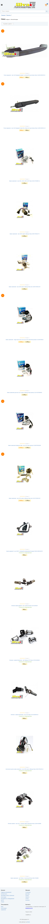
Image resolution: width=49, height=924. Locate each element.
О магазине (28, 892)
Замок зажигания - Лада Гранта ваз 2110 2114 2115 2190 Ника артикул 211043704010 (24, 339)
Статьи (27, 898)
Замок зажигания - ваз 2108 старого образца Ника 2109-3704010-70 (24, 233)
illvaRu (28, 922)
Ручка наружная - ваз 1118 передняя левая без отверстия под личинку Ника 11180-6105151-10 (24, 128)
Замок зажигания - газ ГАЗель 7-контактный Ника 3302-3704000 (25, 878)
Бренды (9, 15)
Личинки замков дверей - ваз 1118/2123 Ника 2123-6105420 (24, 605)
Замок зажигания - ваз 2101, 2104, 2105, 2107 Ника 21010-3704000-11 (24, 181)
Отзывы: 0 (27, 73)
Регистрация (4, 908)
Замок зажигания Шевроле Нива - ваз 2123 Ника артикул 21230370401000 (24, 445)
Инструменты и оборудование (7, 898)
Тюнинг (2, 901)
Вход (2, 906)
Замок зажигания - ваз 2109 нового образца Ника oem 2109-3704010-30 (24, 286)
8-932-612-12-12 (29, 908)
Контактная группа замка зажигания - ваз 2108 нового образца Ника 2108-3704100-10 (24, 769)
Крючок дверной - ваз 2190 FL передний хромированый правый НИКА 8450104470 (24, 551)
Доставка (28, 893)
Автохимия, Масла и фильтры (7, 895)
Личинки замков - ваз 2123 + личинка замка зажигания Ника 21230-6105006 (24, 823)
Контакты (28, 900)
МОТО (2, 900)
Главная (3, 15)
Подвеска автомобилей (6, 892)
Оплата (27, 895)
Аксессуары (3, 897)
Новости (27, 897)
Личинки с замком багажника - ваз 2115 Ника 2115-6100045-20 (24, 714)
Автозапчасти (4, 893)
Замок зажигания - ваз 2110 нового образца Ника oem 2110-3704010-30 (24, 498)
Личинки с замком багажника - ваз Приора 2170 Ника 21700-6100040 (24, 660)
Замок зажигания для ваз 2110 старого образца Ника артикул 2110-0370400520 (24, 392)
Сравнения (3, 909)
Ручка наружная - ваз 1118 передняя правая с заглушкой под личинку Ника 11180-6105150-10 (24, 75)
